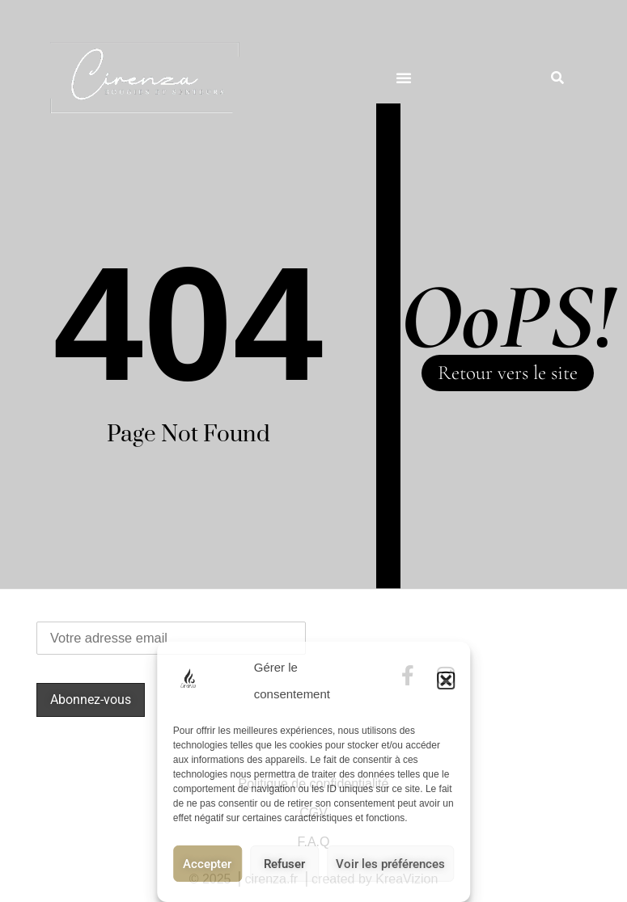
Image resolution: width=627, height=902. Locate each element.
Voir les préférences (390, 864)
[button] (446, 680)
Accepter (207, 864)
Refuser (284, 864)
